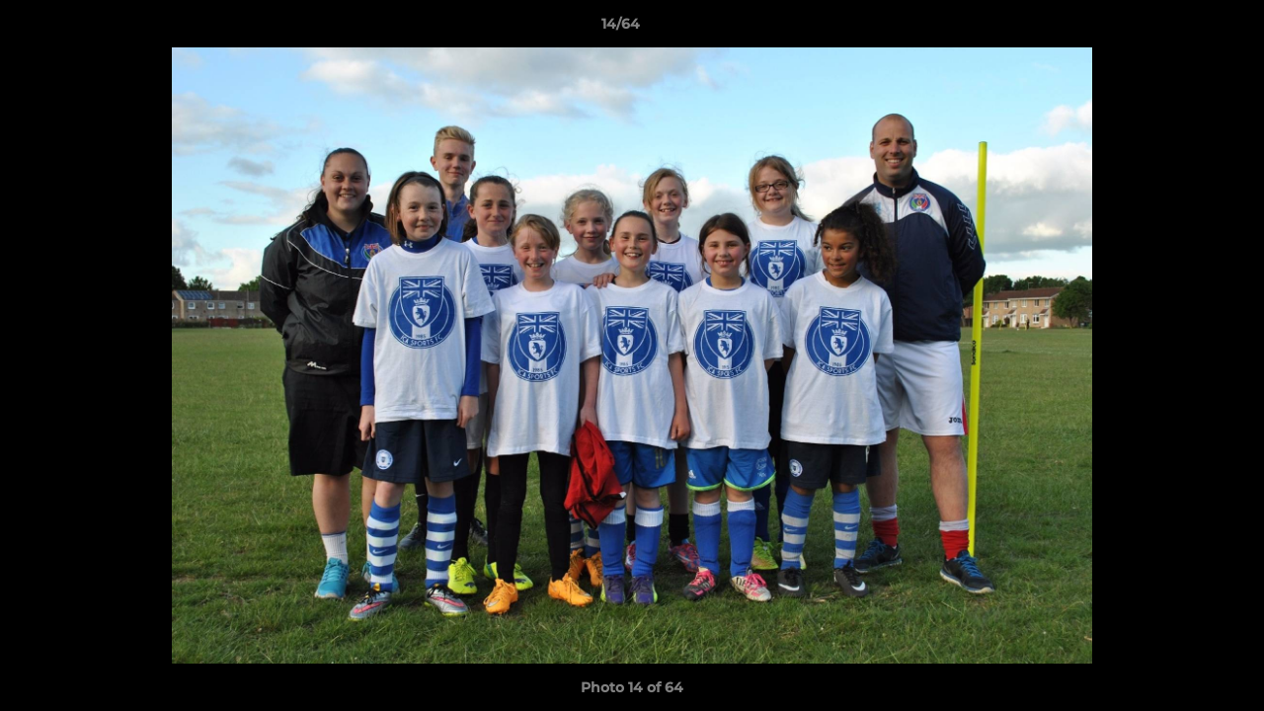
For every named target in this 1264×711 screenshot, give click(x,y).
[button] (1181, 29)
